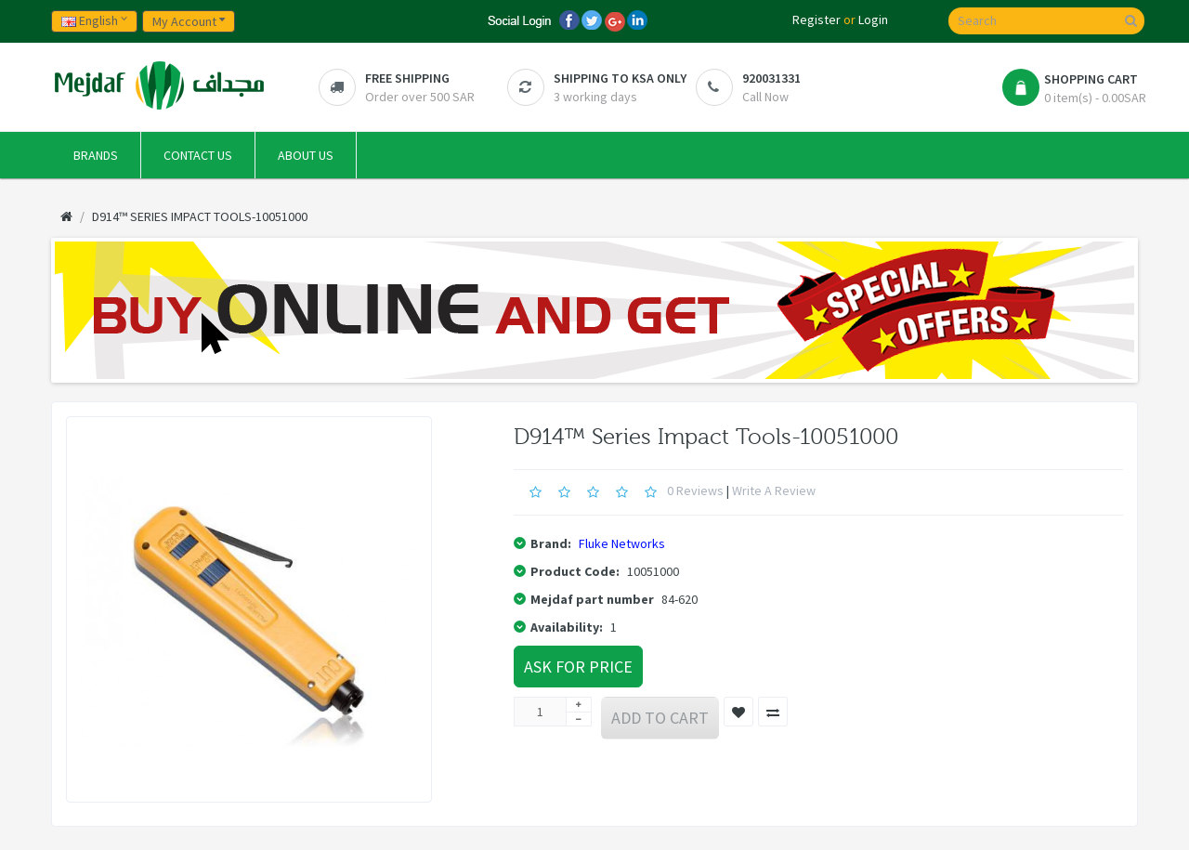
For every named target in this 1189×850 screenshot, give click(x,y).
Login (873, 19)
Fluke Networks (622, 543)
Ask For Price (578, 666)
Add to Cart (660, 717)
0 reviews (695, 490)
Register (816, 19)
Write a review (774, 490)
